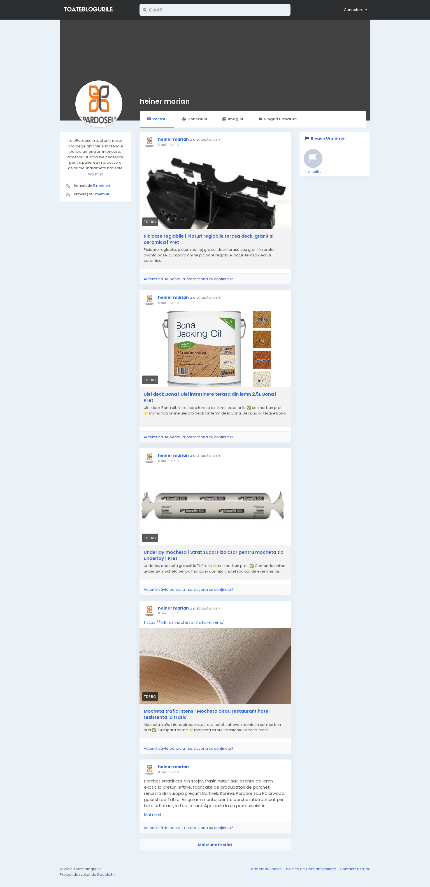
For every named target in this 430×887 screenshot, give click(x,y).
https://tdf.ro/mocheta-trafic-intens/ (184, 622)
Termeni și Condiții (266, 869)
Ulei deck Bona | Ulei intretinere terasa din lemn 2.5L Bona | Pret (210, 397)
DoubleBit (106, 874)
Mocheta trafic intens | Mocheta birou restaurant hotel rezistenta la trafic (206, 714)
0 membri (101, 185)
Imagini (232, 119)
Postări (157, 119)
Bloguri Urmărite (277, 119)
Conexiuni (194, 119)
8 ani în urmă (168, 144)
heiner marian (165, 101)
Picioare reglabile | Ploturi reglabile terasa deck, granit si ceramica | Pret (208, 239)
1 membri (101, 194)
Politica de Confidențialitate (311, 869)
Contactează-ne (355, 869)
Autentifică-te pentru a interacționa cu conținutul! (188, 279)
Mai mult (95, 174)
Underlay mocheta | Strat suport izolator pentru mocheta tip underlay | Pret (213, 555)
